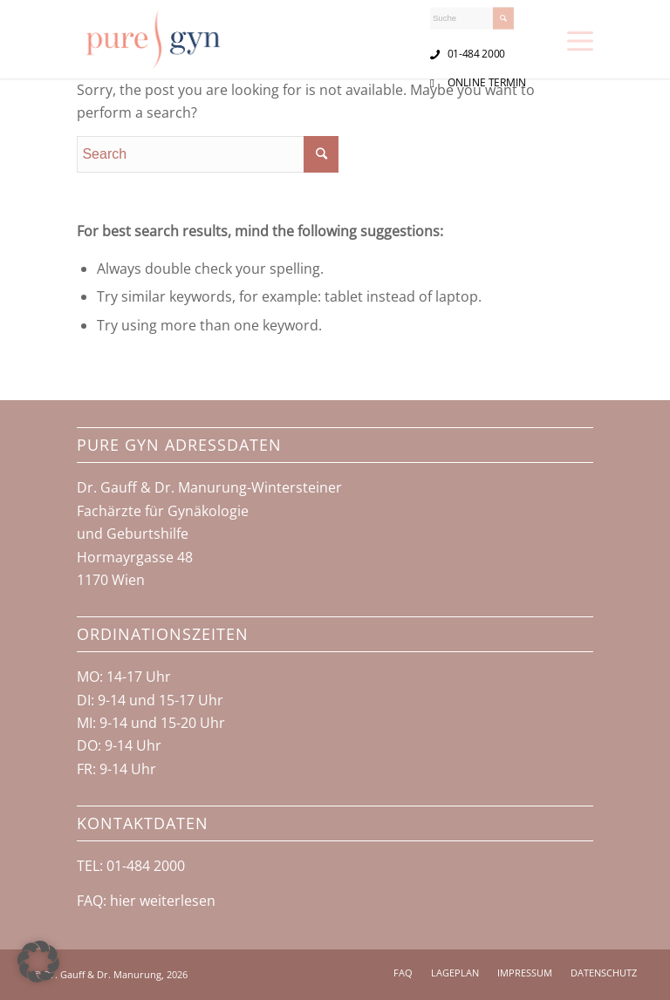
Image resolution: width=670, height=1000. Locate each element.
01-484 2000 (476, 53)
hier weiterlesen (162, 900)
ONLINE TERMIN (487, 82)
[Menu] (580, 39)
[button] (38, 961)
